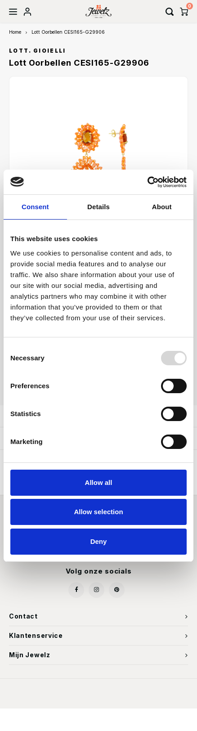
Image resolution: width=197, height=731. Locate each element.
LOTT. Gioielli (37, 51)
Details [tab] (98, 207)
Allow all (98, 482)
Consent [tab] (35, 207)
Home (15, 32)
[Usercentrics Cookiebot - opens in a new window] (147, 182)
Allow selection (98, 512)
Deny (98, 541)
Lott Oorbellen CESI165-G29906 (68, 32)
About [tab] (162, 207)
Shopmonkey (146, 695)
